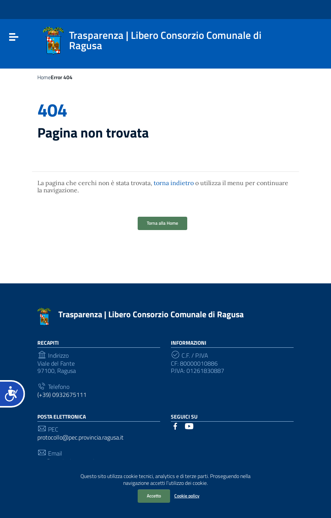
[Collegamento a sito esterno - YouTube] (189, 425)
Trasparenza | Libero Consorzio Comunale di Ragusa (151, 314)
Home (44, 77)
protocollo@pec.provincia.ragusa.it (80, 437)
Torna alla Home (162, 223)
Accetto (154, 495)
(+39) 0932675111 (62, 394)
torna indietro (174, 183)
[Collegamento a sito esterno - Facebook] (175, 425)
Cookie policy (186, 495)
